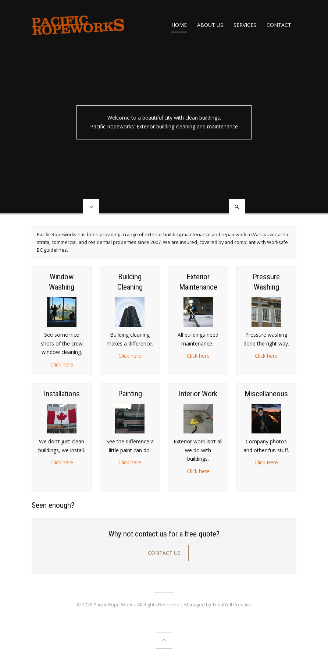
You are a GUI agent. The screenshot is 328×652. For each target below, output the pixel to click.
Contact (279, 24)
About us (210, 24)
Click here (61, 364)
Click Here (266, 462)
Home (179, 24)
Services (244, 24)
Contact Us (164, 552)
